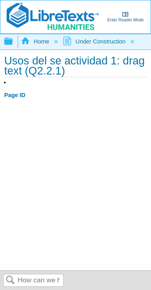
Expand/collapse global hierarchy (13, 42)
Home (36, 41)
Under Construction (95, 41)
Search (10, 280)
